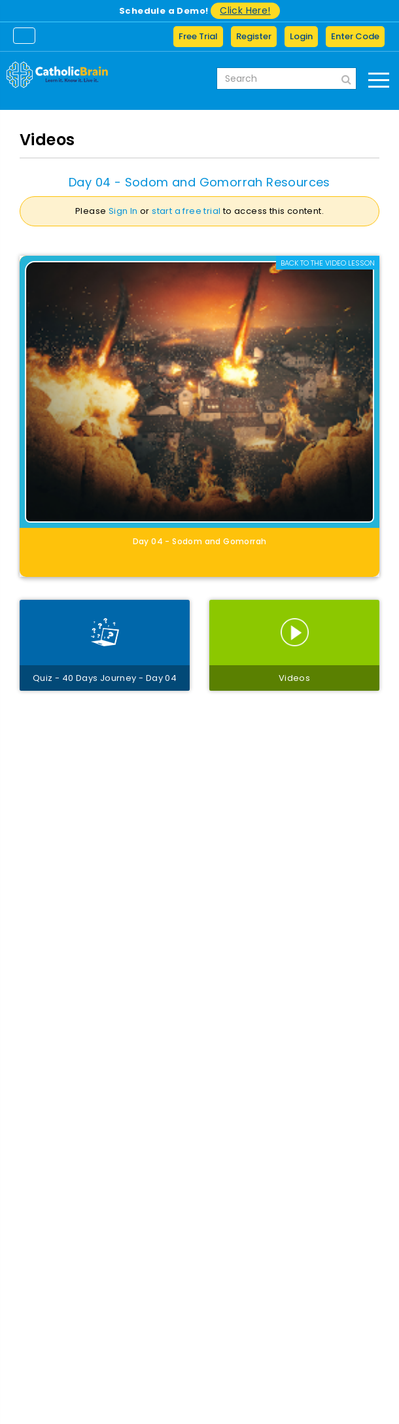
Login (301, 36)
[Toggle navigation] (24, 35)
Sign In (123, 211)
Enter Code (355, 36)
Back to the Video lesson (328, 263)
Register (253, 36)
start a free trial (186, 211)
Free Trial (198, 36)
